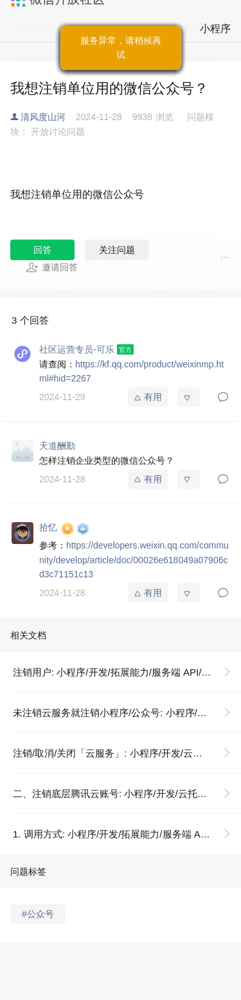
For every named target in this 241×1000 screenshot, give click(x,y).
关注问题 (117, 250)
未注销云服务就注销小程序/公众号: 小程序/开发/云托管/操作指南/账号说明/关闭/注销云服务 (127, 712)
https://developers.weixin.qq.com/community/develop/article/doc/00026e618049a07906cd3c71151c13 (134, 559)
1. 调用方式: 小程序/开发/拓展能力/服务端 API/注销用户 (127, 834)
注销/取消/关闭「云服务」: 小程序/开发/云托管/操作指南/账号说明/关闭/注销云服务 (127, 753)
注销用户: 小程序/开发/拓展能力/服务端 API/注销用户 (126, 672)
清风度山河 (43, 117)
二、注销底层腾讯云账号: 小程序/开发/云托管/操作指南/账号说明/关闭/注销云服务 (127, 793)
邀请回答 (52, 267)
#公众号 (38, 914)
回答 (42, 250)
